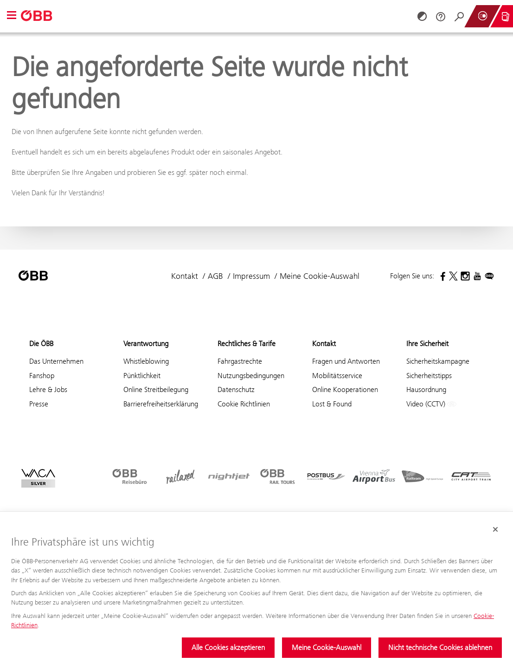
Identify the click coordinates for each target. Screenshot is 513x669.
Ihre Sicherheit (427, 343)
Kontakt (184, 276)
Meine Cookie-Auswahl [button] (319, 276)
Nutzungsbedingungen (251, 375)
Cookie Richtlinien (244, 403)
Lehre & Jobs (48, 389)
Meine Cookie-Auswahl (326, 647)
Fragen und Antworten (346, 361)
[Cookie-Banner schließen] (495, 529)
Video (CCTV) (431, 404)
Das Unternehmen (56, 361)
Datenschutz (236, 389)
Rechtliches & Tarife (247, 343)
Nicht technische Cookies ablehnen (440, 647)
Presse (38, 403)
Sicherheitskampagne (437, 361)
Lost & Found (332, 403)
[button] (11, 16)
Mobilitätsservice (337, 375)
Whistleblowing (146, 361)
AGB (215, 276)
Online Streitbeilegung (155, 389)
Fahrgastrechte (240, 361)
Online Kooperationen (345, 389)
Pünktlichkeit (141, 375)
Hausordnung (426, 389)
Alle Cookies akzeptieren (228, 647)
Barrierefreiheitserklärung (160, 403)
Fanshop (41, 375)
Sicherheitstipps (429, 375)
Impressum (251, 276)
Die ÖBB (41, 343)
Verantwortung (145, 343)
